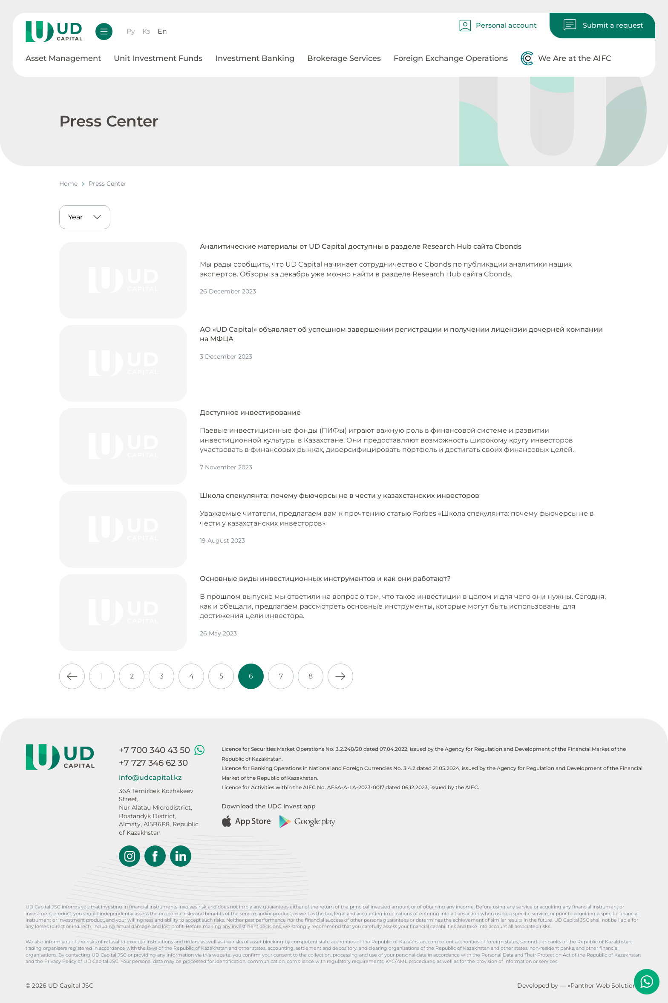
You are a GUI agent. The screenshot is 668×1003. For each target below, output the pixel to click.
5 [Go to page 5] (221, 676)
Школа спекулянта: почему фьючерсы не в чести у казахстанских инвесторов (339, 495)
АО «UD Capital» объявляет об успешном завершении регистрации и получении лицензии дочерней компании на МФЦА (401, 334)
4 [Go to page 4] (191, 676)
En (162, 31)
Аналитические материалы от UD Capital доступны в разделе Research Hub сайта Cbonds (360, 246)
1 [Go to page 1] (102, 676)
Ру (131, 31)
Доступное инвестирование (250, 412)
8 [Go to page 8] (310, 676)
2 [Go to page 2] (132, 676)
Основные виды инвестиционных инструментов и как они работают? (325, 579)
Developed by (537, 985)
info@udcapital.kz (150, 777)
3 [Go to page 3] (162, 676)
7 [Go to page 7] (281, 676)
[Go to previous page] (72, 676)
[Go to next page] (340, 676)
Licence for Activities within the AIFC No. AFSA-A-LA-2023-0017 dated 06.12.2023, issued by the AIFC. (350, 787)
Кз (146, 31)
